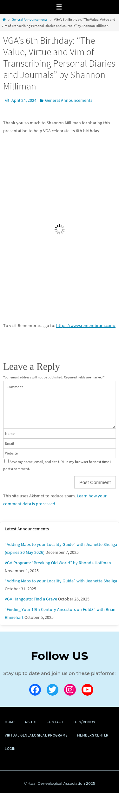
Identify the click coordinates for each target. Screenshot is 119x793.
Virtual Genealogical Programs (36, 735)
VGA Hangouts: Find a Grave (31, 599)
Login (10, 748)
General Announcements (30, 19)
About (31, 721)
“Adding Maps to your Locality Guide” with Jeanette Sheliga (61, 581)
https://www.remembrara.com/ (86, 325)
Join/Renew (84, 721)
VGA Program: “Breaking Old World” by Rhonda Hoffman (58, 563)
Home (10, 721)
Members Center (93, 735)
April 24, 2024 (23, 100)
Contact (55, 721)
